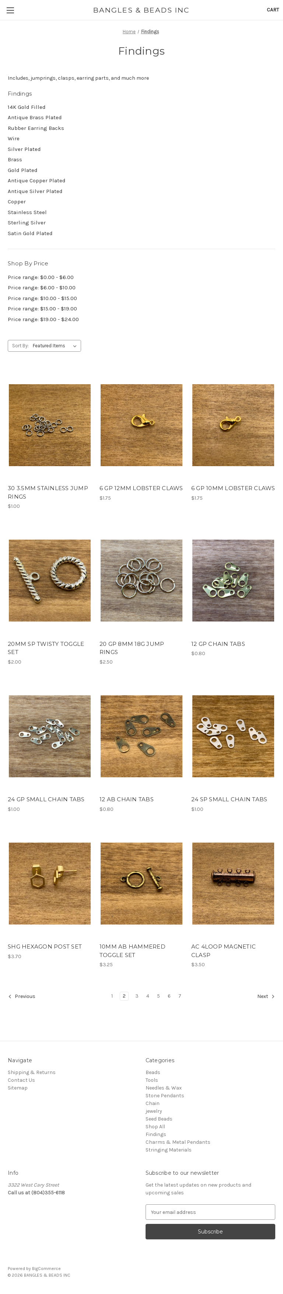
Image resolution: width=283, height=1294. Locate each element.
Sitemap (18, 1088)
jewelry (154, 1111)
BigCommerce (46, 1268)
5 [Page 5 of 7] (158, 996)
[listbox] (56, 345)
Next (266, 996)
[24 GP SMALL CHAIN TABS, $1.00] (50, 736)
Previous (21, 996)
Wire (14, 138)
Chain (153, 1103)
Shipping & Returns (32, 1072)
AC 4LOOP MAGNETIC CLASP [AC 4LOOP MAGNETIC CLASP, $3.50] (223, 951)
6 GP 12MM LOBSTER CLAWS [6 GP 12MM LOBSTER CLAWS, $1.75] (141, 488)
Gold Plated (23, 170)
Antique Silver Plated (35, 191)
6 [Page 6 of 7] (169, 996)
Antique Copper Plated (37, 180)
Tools (152, 1080)
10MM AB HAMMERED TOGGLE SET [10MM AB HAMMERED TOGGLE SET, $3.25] (132, 951)
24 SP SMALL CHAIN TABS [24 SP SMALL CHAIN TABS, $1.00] (229, 799)
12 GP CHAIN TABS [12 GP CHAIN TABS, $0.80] (218, 643)
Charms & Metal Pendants (178, 1142)
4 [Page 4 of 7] (147, 996)
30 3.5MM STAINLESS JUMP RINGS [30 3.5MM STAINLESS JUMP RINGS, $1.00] (48, 492)
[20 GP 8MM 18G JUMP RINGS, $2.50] (141, 581)
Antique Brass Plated (35, 117)
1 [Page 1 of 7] (112, 996)
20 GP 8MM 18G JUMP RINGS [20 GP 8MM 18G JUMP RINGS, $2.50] (131, 648)
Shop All (155, 1126)
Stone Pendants (165, 1095)
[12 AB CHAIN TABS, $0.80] (141, 736)
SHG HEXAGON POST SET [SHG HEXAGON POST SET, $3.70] (45, 946)
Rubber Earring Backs (36, 128)
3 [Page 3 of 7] (137, 996)
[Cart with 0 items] (273, 10)
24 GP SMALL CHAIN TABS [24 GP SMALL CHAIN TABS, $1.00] (46, 799)
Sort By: (20, 345)
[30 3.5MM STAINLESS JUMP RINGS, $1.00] (50, 425)
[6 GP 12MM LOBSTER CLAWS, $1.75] (141, 425)
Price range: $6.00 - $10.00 (42, 287)
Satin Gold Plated (30, 233)
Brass (15, 159)
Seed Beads (159, 1119)
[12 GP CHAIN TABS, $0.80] (233, 581)
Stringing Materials (169, 1150)
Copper (17, 201)
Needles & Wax (164, 1088)
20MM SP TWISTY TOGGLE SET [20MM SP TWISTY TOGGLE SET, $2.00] (46, 648)
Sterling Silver (27, 222)
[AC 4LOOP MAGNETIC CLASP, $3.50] (233, 884)
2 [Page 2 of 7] (124, 996)
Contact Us (21, 1080)
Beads (153, 1072)
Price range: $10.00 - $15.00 (42, 298)
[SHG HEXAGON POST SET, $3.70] (50, 884)
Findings (156, 1134)
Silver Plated (24, 149)
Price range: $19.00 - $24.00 (43, 319)
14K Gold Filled (27, 107)
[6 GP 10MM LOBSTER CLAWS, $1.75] (233, 425)
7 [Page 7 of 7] (179, 996)
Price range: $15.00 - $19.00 (42, 308)
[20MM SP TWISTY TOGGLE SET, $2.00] (50, 581)
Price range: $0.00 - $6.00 (41, 277)
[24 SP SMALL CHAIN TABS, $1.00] (233, 736)
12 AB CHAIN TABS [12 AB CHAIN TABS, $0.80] (126, 799)
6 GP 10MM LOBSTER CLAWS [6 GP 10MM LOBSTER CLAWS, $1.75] (233, 488)
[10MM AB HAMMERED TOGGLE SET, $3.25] (141, 884)
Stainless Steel (27, 212)
